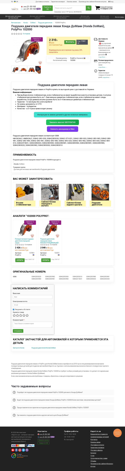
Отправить (18, 331)
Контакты (94, 439)
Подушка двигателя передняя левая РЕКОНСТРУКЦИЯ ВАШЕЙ (49, 241)
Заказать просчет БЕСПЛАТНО (62, 122)
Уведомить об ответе (21, 309)
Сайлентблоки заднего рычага (74, 203)
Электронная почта (20, 301)
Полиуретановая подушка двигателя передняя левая (24, 241)
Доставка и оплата (42, 1)
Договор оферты (97, 450)
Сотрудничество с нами (99, 458)
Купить (70, 42)
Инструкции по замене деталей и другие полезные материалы (62, 115)
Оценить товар (18, 312)
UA (16, 2)
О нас (92, 456)
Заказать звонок (43, 440)
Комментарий (18, 320)
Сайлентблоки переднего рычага (48, 204)
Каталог (93, 453)
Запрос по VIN (43, 443)
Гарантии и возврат (97, 447)
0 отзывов (26, 34)
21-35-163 (28, 6)
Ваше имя (16, 293)
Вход (110, 1)
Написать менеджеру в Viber (62, 129)
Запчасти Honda (18, 348)
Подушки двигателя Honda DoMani (44, 348)
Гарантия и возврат (58, 1)
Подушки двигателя (97, 203)
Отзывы (93, 461)
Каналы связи (72, 1)
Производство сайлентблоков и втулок (92, 1)
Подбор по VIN (47, 8)
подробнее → (102, 57)
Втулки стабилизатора (23, 203)
